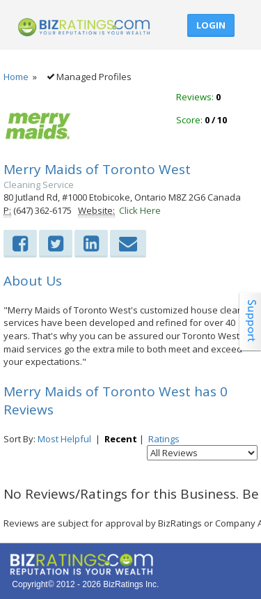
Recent (120, 439)
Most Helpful (64, 439)
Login (211, 25)
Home (16, 76)
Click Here (140, 210)
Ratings (164, 439)
